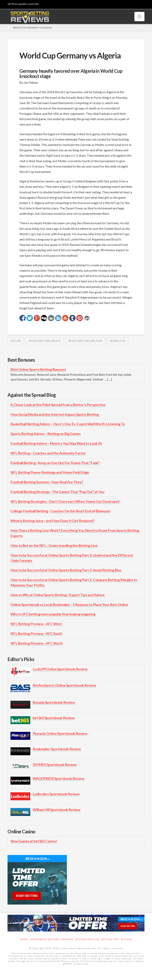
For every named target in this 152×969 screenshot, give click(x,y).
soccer (16, 340)
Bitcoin (126, 939)
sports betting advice (44, 340)
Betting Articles (87, 939)
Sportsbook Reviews (44, 939)
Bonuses (67, 939)
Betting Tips (110, 939)
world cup (117, 340)
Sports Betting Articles (85, 340)
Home (24, 939)
